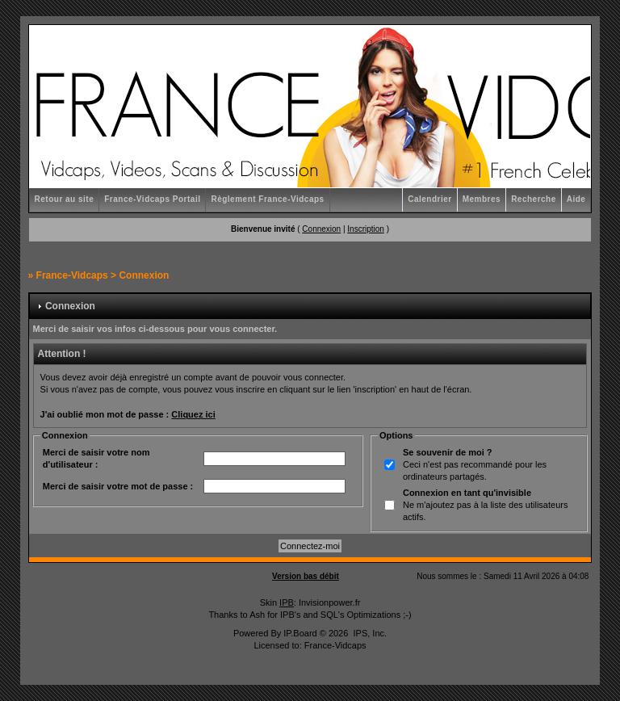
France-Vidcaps (72, 275)
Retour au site (64, 199)
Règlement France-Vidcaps (267, 199)
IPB (286, 602)
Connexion (321, 229)
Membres (482, 199)
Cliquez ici (193, 414)
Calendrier (429, 199)
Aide (576, 199)
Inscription (365, 229)
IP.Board (299, 633)
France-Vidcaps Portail (152, 199)
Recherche (533, 199)
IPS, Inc (368, 633)
